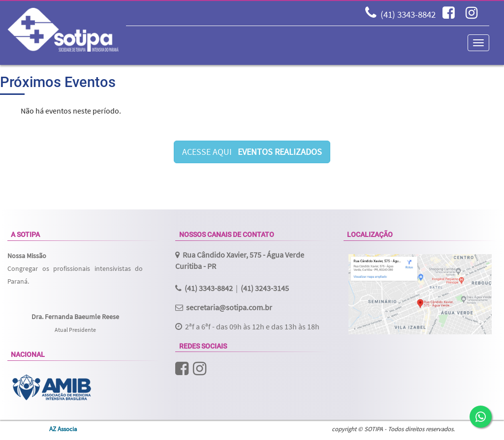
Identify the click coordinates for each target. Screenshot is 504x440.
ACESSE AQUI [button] (252, 151)
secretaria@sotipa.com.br (229, 307)
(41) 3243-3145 (265, 288)
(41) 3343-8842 (408, 14)
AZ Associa (63, 429)
